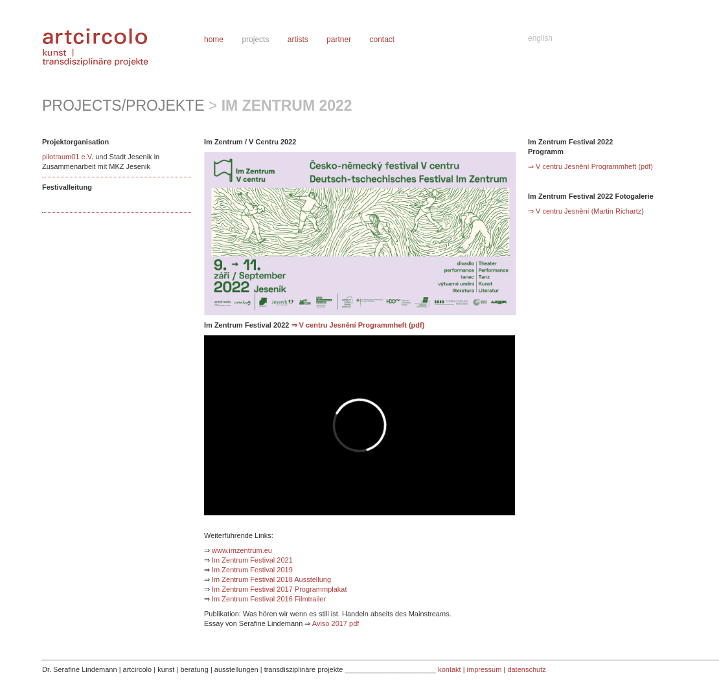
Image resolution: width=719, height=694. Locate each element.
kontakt (449, 669)
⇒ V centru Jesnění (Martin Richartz (584, 211)
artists (298, 39)
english (540, 38)
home (213, 39)
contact (381, 39)
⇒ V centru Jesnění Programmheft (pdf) (358, 325)
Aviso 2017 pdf (336, 623)
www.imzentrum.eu (241, 550)
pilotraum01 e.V (66, 157)
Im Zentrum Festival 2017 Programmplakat (279, 589)
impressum (484, 669)
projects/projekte (123, 105)
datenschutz (526, 669)
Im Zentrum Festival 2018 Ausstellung (271, 579)
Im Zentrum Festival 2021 (252, 560)
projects (255, 39)
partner (338, 39)
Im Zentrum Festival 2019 (252, 570)
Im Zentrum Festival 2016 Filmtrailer (269, 599)
